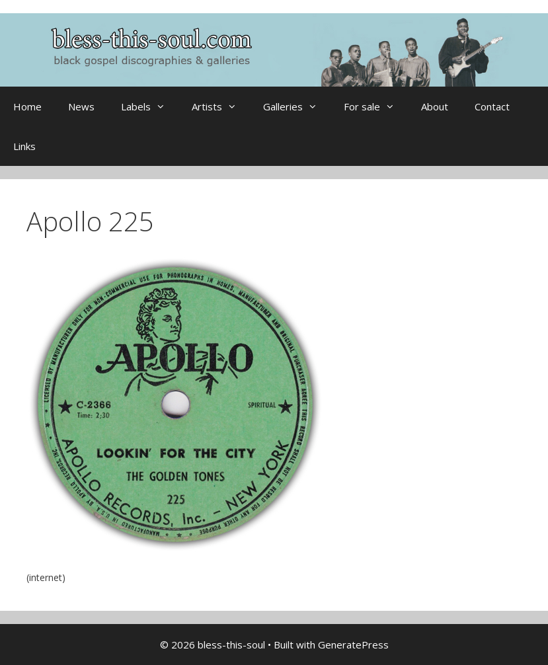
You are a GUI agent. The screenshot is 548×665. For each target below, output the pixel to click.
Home (27, 106)
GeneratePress (353, 644)
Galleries (297, 106)
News (81, 106)
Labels (149, 106)
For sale (376, 106)
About (434, 106)
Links (24, 146)
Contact (492, 106)
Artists (221, 106)
